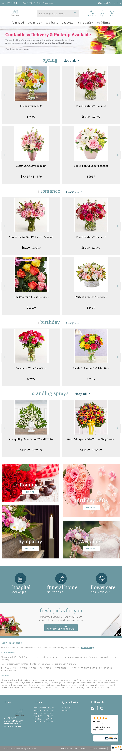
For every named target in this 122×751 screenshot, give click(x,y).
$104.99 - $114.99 (31, 176)
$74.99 (31, 116)
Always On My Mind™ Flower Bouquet (31, 237)
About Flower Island (11, 642)
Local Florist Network (97, 748)
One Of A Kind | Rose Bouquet (31, 297)
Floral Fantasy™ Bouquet (91, 106)
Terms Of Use (66, 748)
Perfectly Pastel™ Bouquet (91, 297)
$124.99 (31, 307)
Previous (3, 95)
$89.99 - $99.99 (91, 116)
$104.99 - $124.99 (31, 450)
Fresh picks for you (61, 615)
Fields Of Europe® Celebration (91, 368)
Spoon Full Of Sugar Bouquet (91, 165)
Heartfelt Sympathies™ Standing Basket (91, 439)
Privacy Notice (80, 748)
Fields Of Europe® (31, 106)
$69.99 (31, 379)
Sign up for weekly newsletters (61, 627)
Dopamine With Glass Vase (31, 368)
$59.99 (91, 176)
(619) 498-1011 (11, 3)
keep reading (87, 647)
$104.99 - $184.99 (91, 450)
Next (118, 95)
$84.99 (91, 307)
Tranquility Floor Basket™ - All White (31, 439)
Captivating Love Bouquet (31, 165)
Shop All (70, 60)
